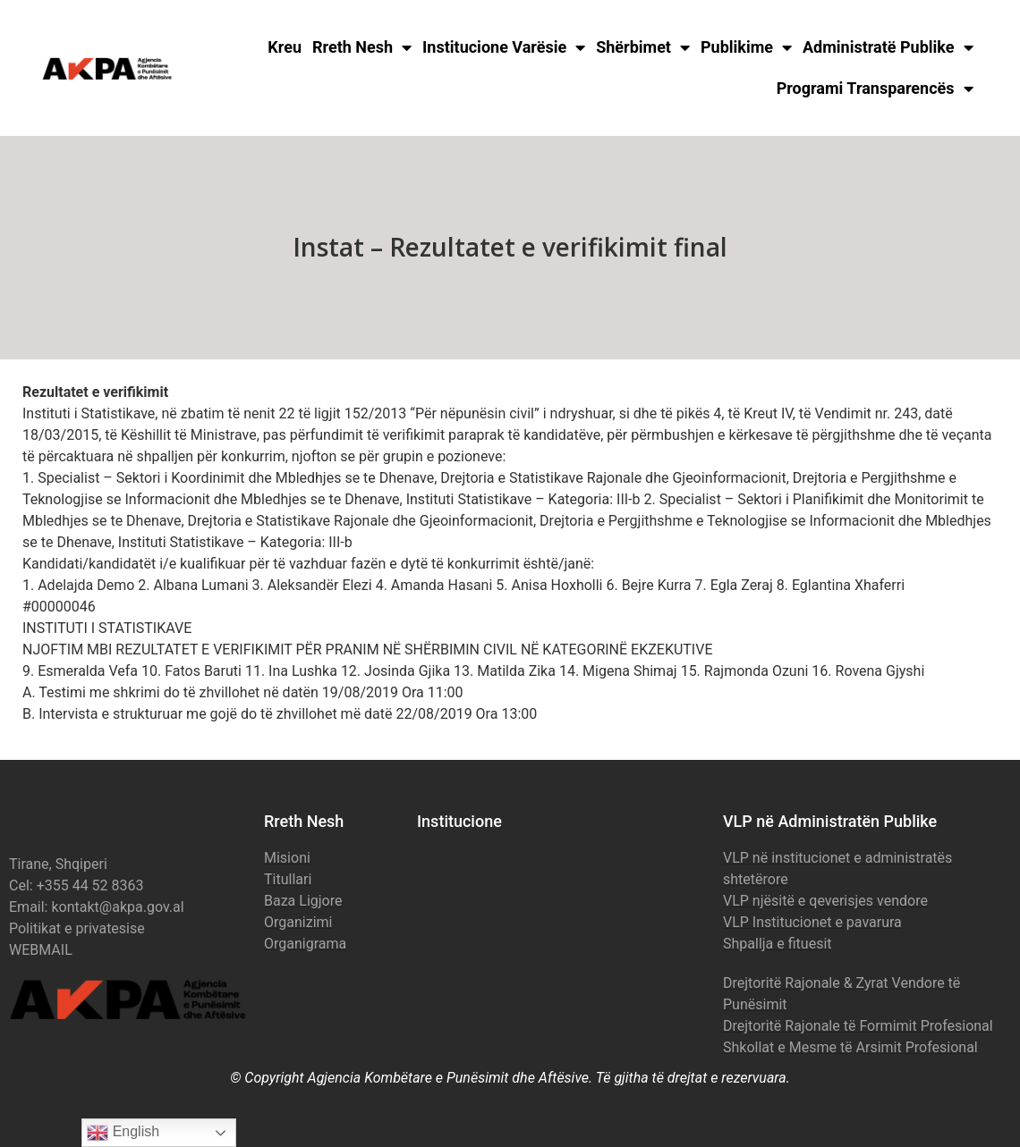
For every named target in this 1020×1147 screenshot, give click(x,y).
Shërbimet (643, 47)
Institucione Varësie (503, 47)
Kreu (285, 47)
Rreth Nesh (362, 47)
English (123, 1132)
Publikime (746, 47)
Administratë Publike (888, 47)
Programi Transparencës (875, 88)
